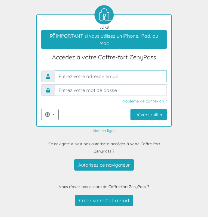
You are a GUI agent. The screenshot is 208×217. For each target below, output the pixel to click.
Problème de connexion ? (144, 101)
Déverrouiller (148, 115)
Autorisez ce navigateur (104, 165)
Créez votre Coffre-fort (104, 200)
